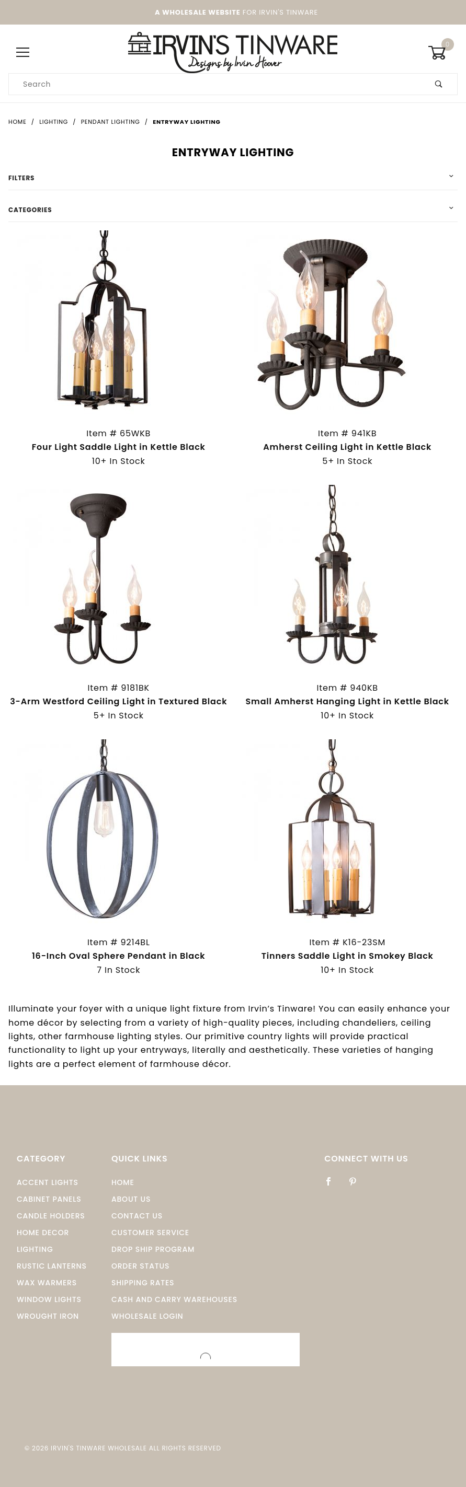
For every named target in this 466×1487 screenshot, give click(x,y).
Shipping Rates (142, 1282)
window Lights (49, 1299)
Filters (21, 177)
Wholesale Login (147, 1316)
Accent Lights (47, 1182)
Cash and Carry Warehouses (174, 1299)
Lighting (35, 1249)
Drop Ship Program (153, 1249)
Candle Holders (51, 1216)
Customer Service (150, 1232)
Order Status (140, 1266)
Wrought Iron (48, 1316)
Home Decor (43, 1232)
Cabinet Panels (49, 1199)
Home (122, 1182)
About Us (131, 1199)
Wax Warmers (47, 1282)
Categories (30, 209)
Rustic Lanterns (52, 1266)
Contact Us (137, 1216)
